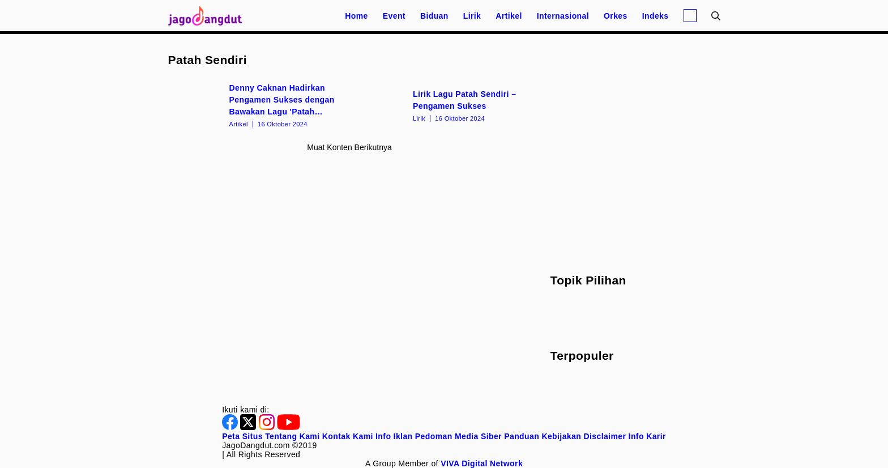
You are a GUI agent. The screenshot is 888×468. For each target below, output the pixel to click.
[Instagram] (268, 427)
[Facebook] (231, 427)
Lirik (472, 15)
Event (394, 15)
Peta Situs (242, 436)
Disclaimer (604, 436)
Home (356, 15)
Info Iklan (393, 436)
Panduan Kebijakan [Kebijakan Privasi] (542, 436)
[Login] (690, 15)
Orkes (615, 15)
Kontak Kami (347, 436)
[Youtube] (288, 427)
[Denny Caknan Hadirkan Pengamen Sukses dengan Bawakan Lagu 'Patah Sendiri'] (258, 104)
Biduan (434, 15)
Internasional (563, 15)
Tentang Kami (292, 436)
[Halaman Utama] (209, 15)
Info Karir (647, 436)
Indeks (655, 15)
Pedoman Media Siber (458, 436)
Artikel (509, 15)
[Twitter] (249, 427)
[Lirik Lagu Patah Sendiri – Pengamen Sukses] (441, 104)
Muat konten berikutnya (349, 147)
